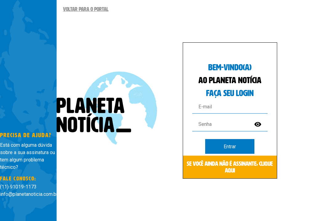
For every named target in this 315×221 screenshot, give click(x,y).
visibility (257, 124)
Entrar (230, 146)
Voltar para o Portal (86, 9)
